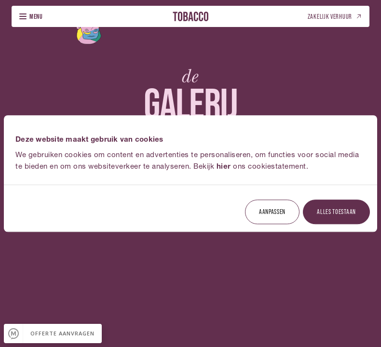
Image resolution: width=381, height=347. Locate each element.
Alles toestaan (336, 211)
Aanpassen (272, 211)
